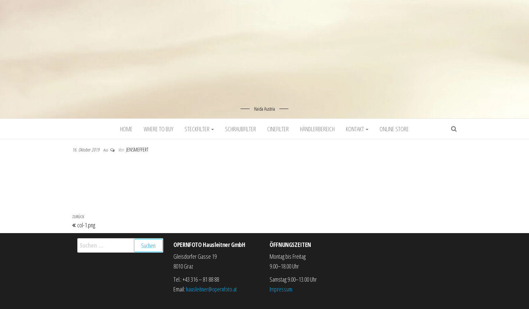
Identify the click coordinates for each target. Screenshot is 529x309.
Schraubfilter (240, 129)
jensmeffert (137, 149)
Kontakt (357, 129)
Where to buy (158, 129)
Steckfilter (199, 129)
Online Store (394, 129)
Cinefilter (278, 129)
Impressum (281, 289)
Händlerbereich (317, 129)
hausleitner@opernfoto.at (211, 289)
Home (126, 129)
